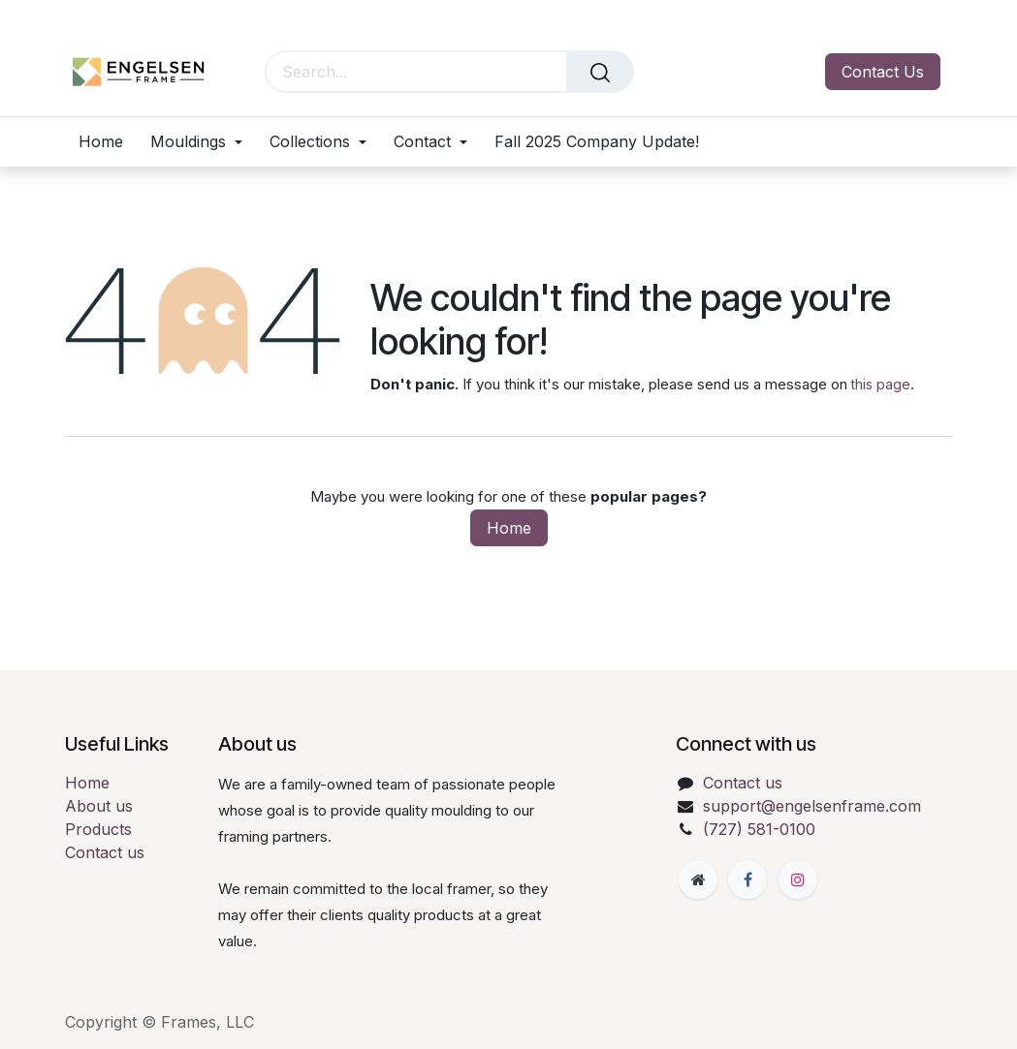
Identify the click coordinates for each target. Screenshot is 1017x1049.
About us (99, 806)
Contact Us (883, 71)
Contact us (104, 852)
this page (880, 384)
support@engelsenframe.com (812, 806)
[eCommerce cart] (663, 72)
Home (509, 528)
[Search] (600, 71)
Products (98, 829)
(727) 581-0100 (759, 829)
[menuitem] (108, 142)
